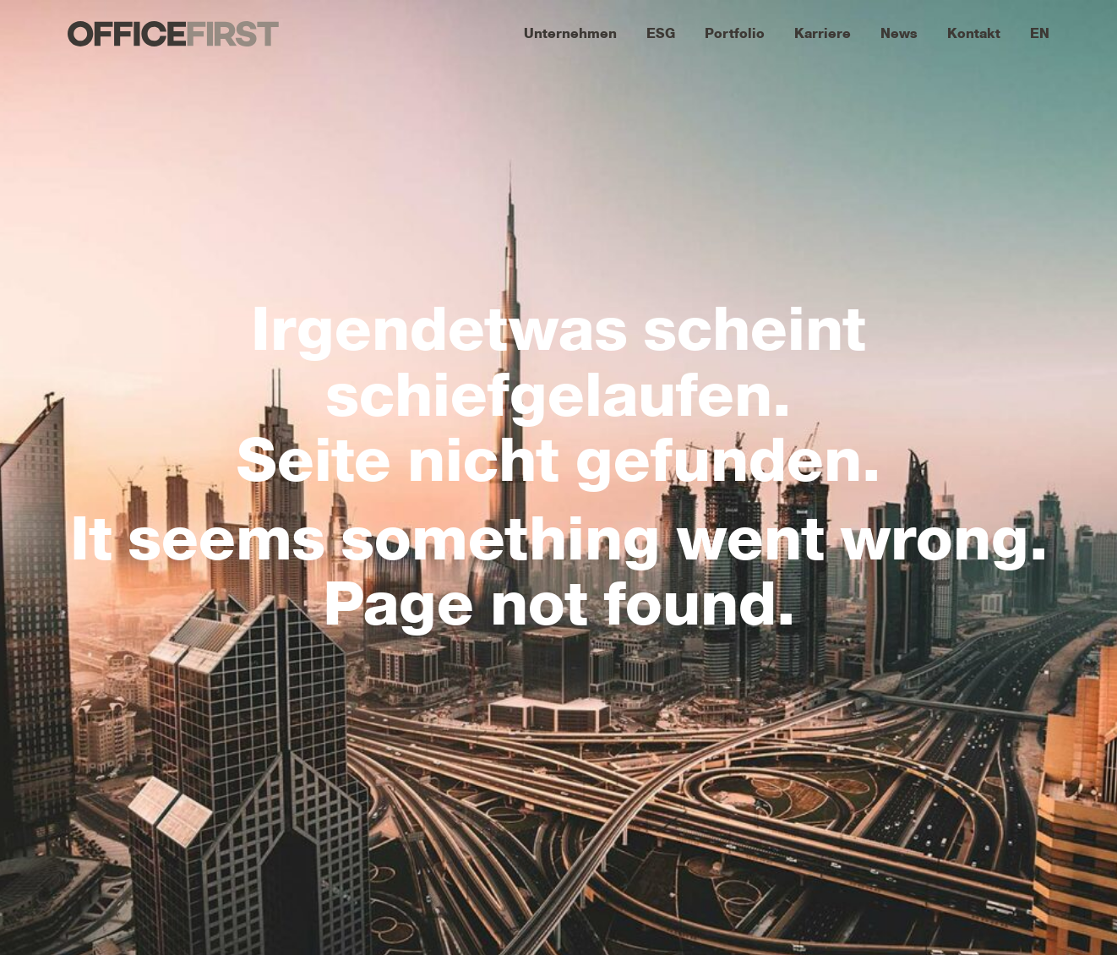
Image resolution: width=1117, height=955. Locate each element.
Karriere (822, 34)
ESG (660, 34)
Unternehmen (570, 34)
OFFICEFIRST (173, 33)
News (899, 34)
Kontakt (973, 34)
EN (1039, 34)
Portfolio (735, 34)
